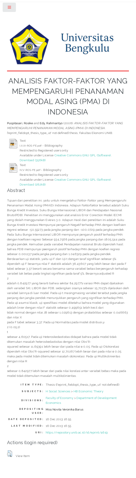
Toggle (9, 8)
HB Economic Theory (88, 391)
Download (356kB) (33, 160)
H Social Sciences (58, 391)
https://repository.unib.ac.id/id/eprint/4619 (77, 432)
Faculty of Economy (59, 398)
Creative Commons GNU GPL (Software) (82, 155)
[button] (9, 453)
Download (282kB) (33, 184)
